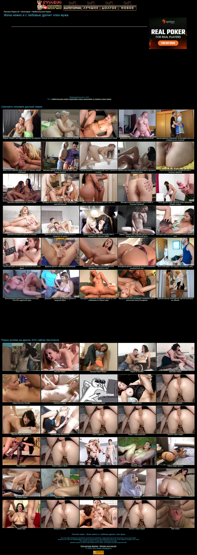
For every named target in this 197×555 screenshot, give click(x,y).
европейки (73, 99)
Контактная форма (89, 546)
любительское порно (60, 99)
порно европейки (85, 99)
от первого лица (99, 99)
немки (108, 99)
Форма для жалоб (108, 546)
